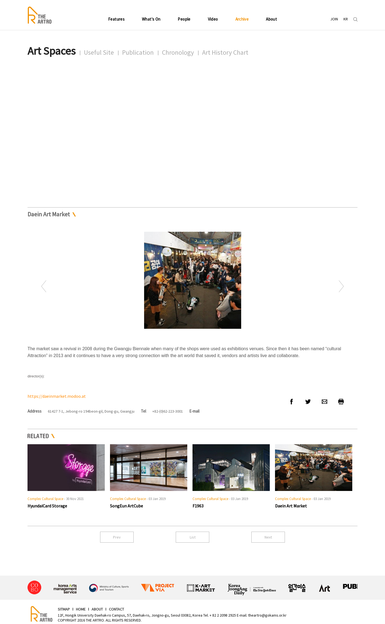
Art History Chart (225, 52)
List (193, 537)
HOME (81, 609)
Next (341, 286)
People (184, 19)
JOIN (334, 18)
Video (213, 19)
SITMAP (64, 609)
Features (116, 19)
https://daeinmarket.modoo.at (57, 396)
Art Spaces (52, 51)
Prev (43, 286)
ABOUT (97, 609)
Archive (242, 19)
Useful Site (99, 52)
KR (345, 18)
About (271, 19)
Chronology (178, 52)
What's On (151, 19)
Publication (138, 52)
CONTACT (116, 609)
